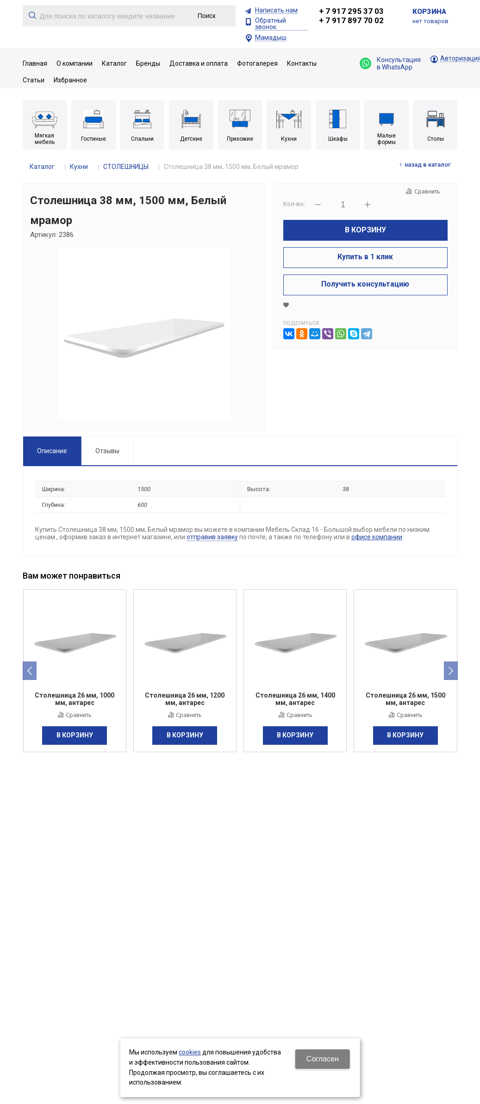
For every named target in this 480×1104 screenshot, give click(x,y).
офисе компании (376, 537)
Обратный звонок (270, 24)
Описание (52, 451)
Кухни (79, 166)
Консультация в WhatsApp (390, 63)
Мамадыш (271, 37)
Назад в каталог (428, 164)
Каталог (42, 166)
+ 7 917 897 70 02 (351, 20)
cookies (190, 1052)
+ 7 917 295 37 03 (351, 11)
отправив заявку (212, 537)
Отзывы (107, 451)
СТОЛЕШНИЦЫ (126, 166)
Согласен (322, 1059)
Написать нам (276, 10)
